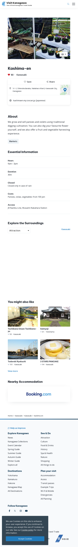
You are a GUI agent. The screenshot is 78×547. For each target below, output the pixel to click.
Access (44, 479)
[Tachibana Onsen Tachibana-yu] (23, 321)
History (44, 449)
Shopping (45, 461)
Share (51, 82)
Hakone (11, 483)
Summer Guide (14, 453)
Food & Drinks (47, 445)
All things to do (47, 465)
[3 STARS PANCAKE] (55, 352)
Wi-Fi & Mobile (47, 491)
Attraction (45, 437)
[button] (35, 309)
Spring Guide (14, 449)
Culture (44, 441)
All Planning (46, 498)
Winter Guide (14, 461)
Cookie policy (27, 530)
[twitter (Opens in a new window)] (15, 510)
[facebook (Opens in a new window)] (9, 510)
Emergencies (46, 495)
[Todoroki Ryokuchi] (23, 352)
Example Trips (47, 487)
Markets (13, 141)
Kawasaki (21, 74)
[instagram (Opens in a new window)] (21, 510)
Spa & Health (47, 453)
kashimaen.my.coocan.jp (24, 100)
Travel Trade (53, 531)
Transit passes (47, 483)
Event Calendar (15, 445)
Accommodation (48, 475)
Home (10, 416)
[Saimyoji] (55, 320)
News (10, 437)
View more (13, 371)
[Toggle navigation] (73, 4)
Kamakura (12, 479)
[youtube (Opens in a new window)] (26, 510)
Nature (44, 457)
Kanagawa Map (15, 487)
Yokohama (13, 475)
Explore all (12, 465)
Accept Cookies (25, 538)
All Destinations (15, 491)
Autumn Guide (14, 457)
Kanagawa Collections (18, 441)
